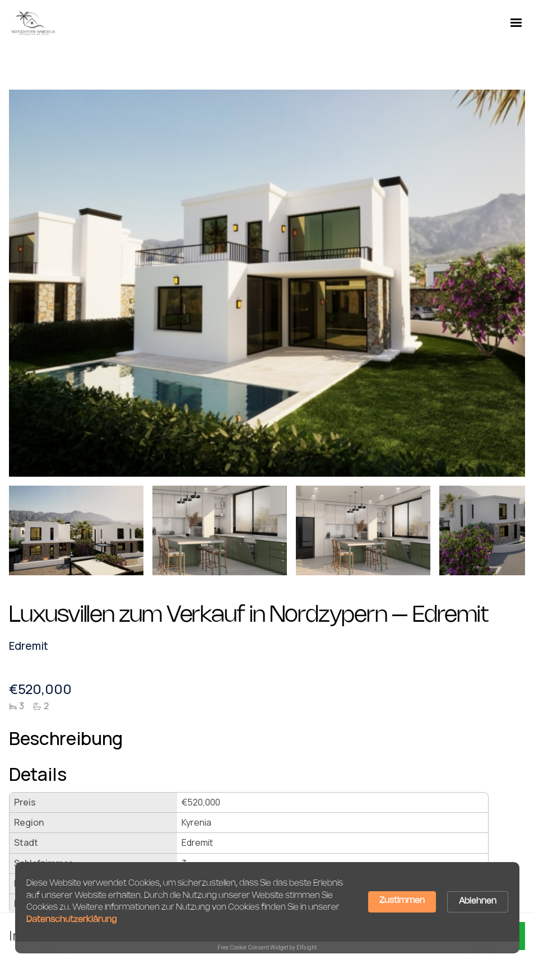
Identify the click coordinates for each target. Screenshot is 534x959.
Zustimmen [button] (402, 901)
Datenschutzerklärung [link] (71, 920)
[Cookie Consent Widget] (267, 907)
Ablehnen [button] (477, 901)
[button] (516, 23)
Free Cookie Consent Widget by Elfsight (267, 947)
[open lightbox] (76, 535)
